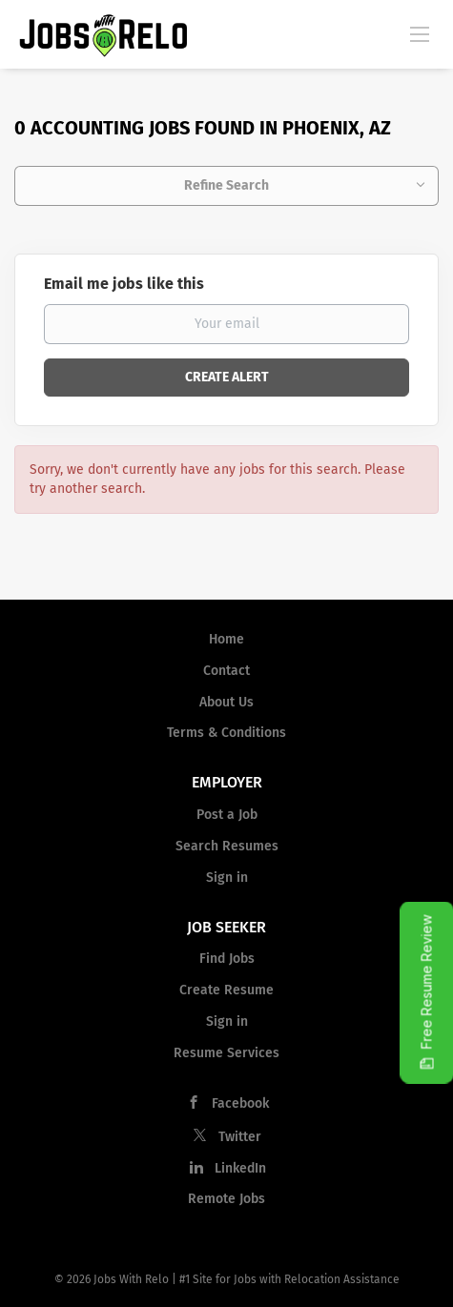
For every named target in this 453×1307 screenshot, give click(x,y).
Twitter (239, 1137)
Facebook (240, 1103)
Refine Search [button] (226, 185)
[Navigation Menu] (419, 33)
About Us (226, 702)
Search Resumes (226, 846)
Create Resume (226, 990)
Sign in (227, 877)
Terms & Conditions (226, 733)
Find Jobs (227, 958)
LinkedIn (240, 1168)
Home (226, 639)
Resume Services (226, 1053)
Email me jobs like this (124, 284)
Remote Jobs (226, 1199)
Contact (226, 671)
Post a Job (226, 815)
